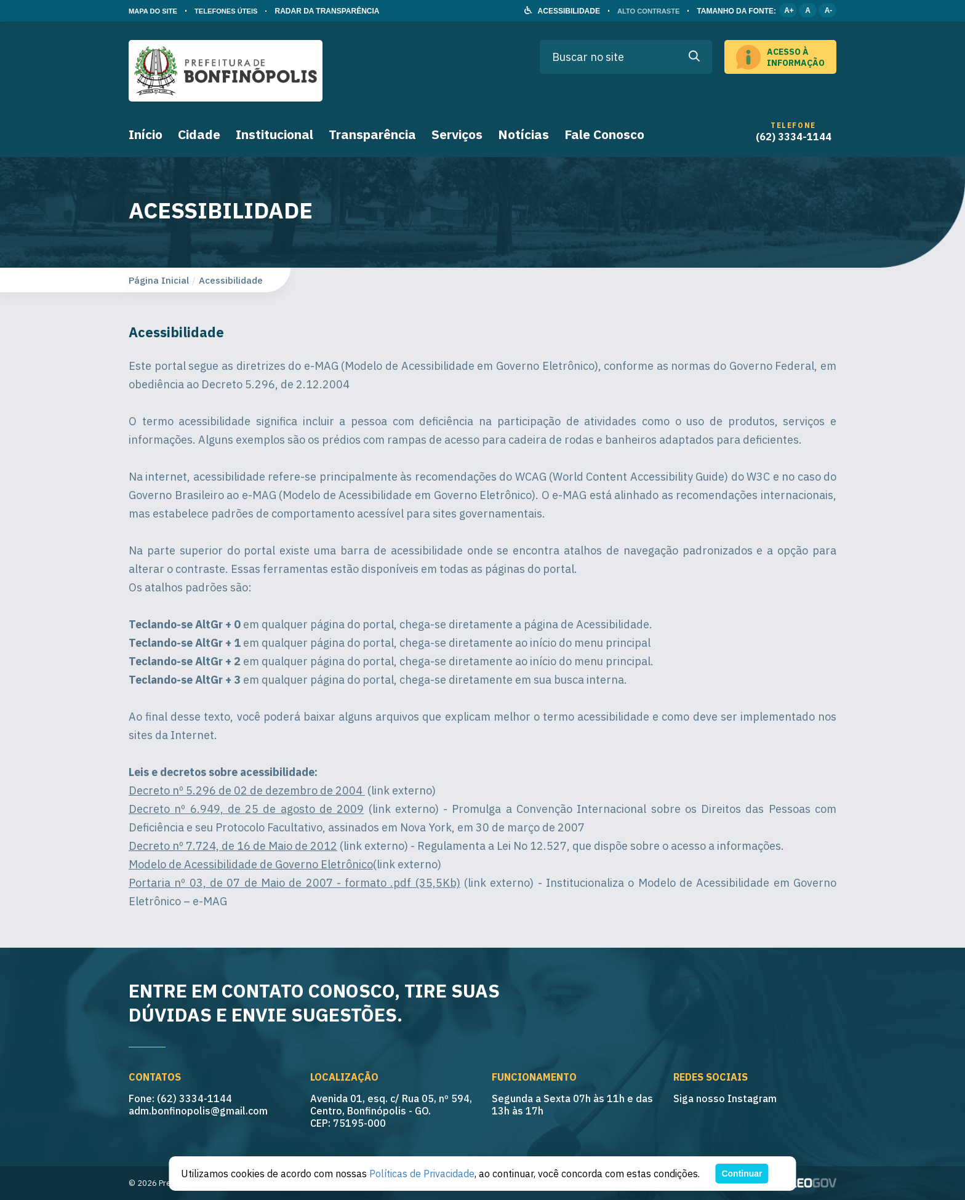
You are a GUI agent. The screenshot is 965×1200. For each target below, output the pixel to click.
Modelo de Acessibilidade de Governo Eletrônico (251, 864)
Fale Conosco (604, 134)
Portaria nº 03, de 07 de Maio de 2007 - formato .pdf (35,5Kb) (294, 883)
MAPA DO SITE (155, 11)
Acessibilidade (231, 280)
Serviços (456, 134)
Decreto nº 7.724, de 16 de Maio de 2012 (233, 846)
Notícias (523, 134)
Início (145, 134)
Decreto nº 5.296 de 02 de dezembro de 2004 (247, 790)
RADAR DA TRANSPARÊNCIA (336, 11)
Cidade (199, 134)
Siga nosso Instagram (725, 1098)
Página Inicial (159, 280)
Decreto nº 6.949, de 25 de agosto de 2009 (246, 809)
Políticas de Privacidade (421, 1173)
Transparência (372, 134)
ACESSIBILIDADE (563, 11)
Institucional (274, 134)
